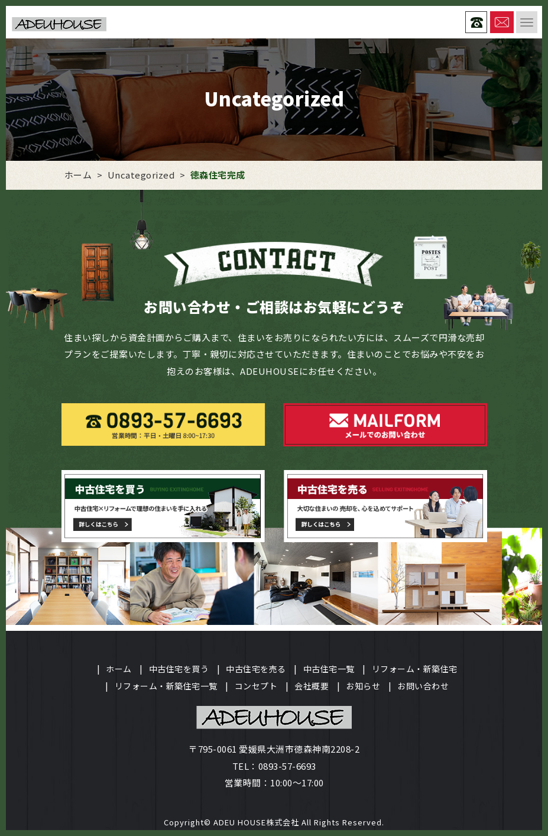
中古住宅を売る (256, 669)
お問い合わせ (423, 686)
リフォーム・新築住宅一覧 (166, 686)
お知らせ (363, 686)
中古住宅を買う (179, 669)
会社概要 (311, 686)
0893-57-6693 (287, 766)
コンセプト (256, 686)
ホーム (119, 669)
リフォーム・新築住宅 (415, 669)
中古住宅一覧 (329, 669)
